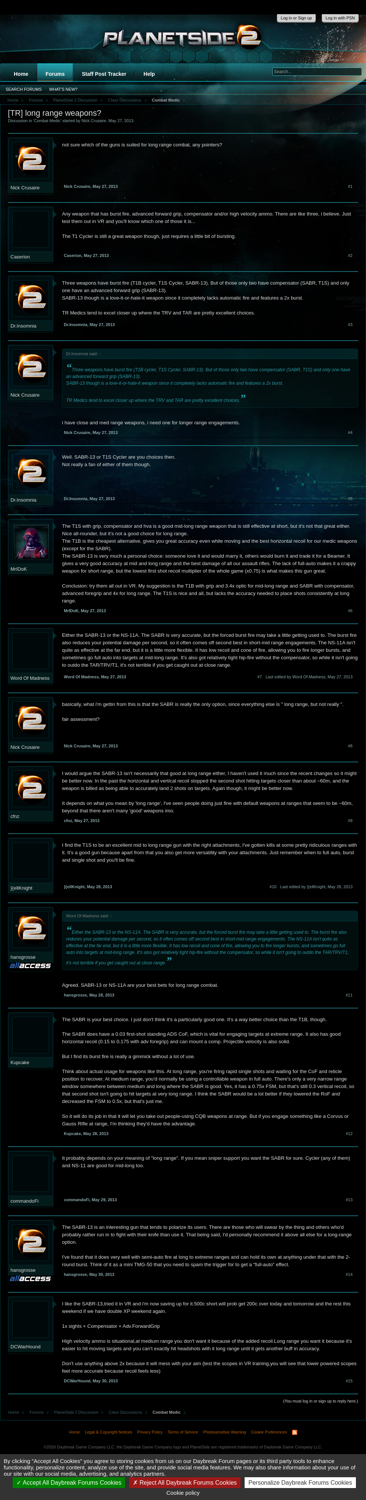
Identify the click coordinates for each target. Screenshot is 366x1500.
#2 (350, 255)
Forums (55, 74)
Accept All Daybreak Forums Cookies (68, 1482)
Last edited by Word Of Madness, (309, 677)
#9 (350, 820)
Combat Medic (47, 120)
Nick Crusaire (93, 120)
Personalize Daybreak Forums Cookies (300, 1482)
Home (21, 74)
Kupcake (20, 1062)
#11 (349, 995)
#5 (350, 498)
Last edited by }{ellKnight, (316, 886)
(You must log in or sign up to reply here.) (320, 1401)
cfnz (14, 816)
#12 (349, 1133)
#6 (350, 610)
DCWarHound (25, 1346)
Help (149, 74)
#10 (273, 886)
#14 (349, 1274)
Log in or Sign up (296, 18)
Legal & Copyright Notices (108, 1432)
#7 (259, 677)
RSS (294, 1432)
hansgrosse (22, 957)
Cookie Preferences (269, 1432)
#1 (350, 186)
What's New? (63, 89)
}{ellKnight (21, 888)
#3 (350, 324)
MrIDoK (18, 569)
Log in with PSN (340, 18)
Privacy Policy (149, 1432)
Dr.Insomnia (23, 326)
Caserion (20, 257)
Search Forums (24, 89)
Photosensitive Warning (224, 1432)
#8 (350, 746)
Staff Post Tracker (104, 74)
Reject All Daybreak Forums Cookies (185, 1482)
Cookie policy (182, 1493)
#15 (349, 1381)
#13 (349, 1199)
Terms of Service (183, 1432)
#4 (350, 432)
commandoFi (24, 1201)
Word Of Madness (30, 678)
